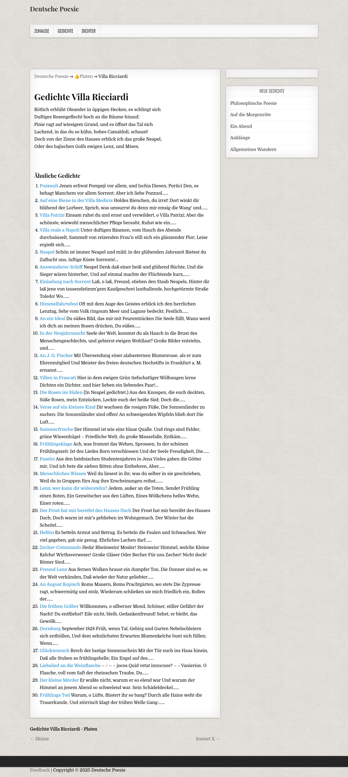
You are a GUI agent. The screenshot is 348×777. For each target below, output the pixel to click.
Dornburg (51, 628)
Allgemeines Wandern (253, 149)
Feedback (40, 770)
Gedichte (65, 31)
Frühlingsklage (56, 444)
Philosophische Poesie (253, 103)
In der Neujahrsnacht (63, 333)
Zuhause (41, 31)
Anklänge (240, 137)
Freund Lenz (54, 569)
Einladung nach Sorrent (66, 281)
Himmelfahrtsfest (59, 304)
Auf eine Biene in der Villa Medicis (77, 200)
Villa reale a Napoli (60, 230)
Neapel (48, 252)
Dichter (89, 31)
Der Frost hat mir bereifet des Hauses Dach (86, 510)
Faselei (48, 459)
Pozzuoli (49, 186)
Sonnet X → (208, 739)
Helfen (47, 532)
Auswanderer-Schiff (62, 267)
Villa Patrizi (53, 215)
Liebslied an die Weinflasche (70, 665)
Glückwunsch (55, 650)
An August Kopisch (60, 584)
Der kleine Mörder (60, 680)
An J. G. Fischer (57, 355)
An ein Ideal (53, 318)
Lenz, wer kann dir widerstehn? (74, 488)
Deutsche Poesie (54, 8)
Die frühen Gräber (60, 606)
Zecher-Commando (61, 547)
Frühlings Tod (55, 695)
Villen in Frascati (58, 377)
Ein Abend (241, 126)
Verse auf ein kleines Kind (68, 407)
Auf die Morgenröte (250, 114)
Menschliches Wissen (63, 473)
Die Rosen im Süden (62, 392)
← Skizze (39, 739)
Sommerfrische (57, 429)
